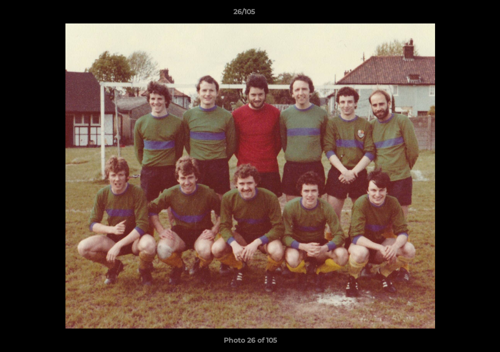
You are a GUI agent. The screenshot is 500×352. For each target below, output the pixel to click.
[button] (459, 14)
